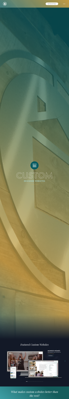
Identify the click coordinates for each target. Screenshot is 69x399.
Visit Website (51, 355)
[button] (52, 4)
